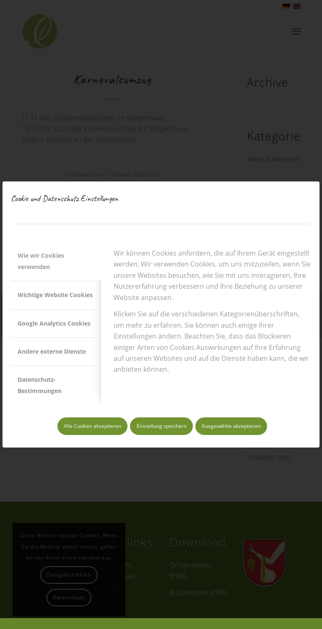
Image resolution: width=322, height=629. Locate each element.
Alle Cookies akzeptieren (92, 426)
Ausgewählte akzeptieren (231, 426)
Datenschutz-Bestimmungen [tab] (40, 384)
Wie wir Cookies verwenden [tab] (41, 260)
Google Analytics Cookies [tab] (54, 323)
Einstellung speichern (162, 426)
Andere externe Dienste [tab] (52, 351)
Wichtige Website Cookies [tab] (55, 295)
